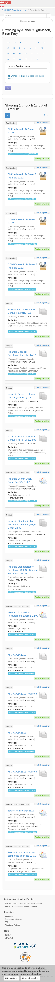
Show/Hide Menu (27, 21)
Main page (9, 916)
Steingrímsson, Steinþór (33, 145)
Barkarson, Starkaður (17, 668)
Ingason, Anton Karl (16, 323)
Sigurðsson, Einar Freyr (18, 148)
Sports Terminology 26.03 (21, 810)
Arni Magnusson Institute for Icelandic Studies (23, 903)
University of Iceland (17, 317)
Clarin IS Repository (42, 122)
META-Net (9, 938)
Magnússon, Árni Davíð (18, 869)
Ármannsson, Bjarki (16, 368)
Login (4, 2)
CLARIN (8, 935)
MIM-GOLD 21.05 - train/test (22, 771)
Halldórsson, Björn (16, 629)
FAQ (6, 922)
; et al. (27, 496)
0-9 (8, 42)
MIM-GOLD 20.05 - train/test (22, 693)
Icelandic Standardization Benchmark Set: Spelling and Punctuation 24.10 (23, 570)
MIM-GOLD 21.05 (17, 732)
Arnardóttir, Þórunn (16, 495)
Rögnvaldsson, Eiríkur (36, 323)
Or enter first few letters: (19, 66)
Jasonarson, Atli (15, 145)
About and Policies (12, 925)
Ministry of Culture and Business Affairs (21, 906)
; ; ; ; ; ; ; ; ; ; (27, 747)
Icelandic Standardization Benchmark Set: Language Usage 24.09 (22, 524)
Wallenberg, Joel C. (16, 407)
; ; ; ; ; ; (27, 496)
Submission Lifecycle (13, 919)
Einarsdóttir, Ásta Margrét (19, 541)
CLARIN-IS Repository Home (14, 10)
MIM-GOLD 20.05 (17, 654)
